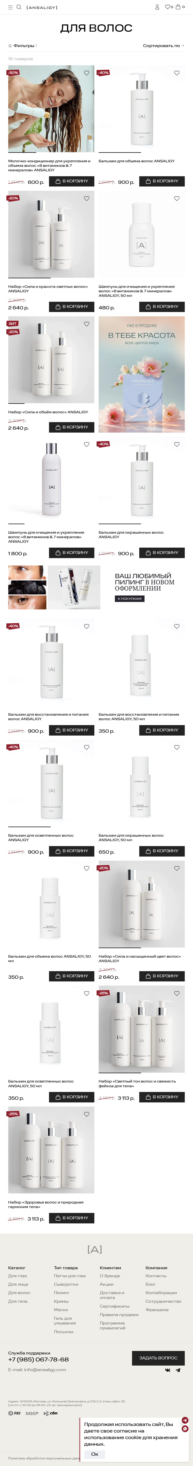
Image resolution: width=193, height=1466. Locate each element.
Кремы (61, 1302)
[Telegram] (185, 1420)
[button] (22, 109)
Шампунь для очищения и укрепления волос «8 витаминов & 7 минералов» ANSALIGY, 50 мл (137, 291)
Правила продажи (119, 1315)
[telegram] (177, 1370)
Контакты (156, 1276)
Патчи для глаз (70, 1276)
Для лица (18, 1284)
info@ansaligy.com (45, 1370)
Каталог (17, 1268)
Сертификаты (115, 1306)
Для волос (19, 1293)
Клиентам (110, 1268)
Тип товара (66, 1268)
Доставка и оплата (112, 1295)
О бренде (110, 1276)
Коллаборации (161, 1293)
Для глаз (17, 1276)
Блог (151, 1284)
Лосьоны (63, 1332)
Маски (61, 1310)
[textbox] (159, 46)
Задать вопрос (158, 1358)
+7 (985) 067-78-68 (38, 1360)
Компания (156, 1268)
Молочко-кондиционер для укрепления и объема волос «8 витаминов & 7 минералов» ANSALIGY (49, 165)
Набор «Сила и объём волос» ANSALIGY (48, 412)
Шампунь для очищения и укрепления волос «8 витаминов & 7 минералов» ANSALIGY (46, 537)
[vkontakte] (167, 1370)
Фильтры (22, 46)
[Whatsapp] (185, 1428)
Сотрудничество (163, 1302)
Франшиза (157, 1310)
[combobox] (159, 46)
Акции (106, 1284)
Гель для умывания (65, 1321)
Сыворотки (66, 1284)
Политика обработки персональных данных (47, 1458)
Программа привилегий (112, 1325)
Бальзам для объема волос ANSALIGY (137, 161)
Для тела (17, 1302)
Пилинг (62, 1293)
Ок (94, 1454)
